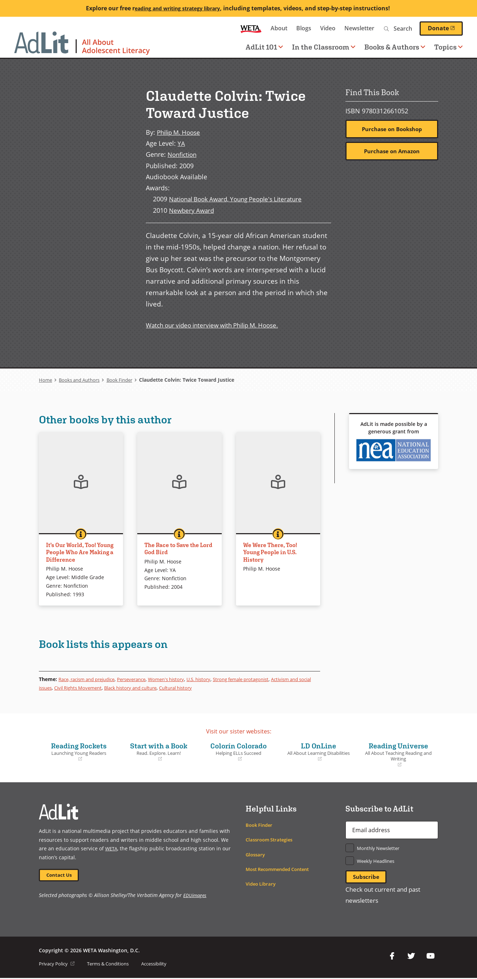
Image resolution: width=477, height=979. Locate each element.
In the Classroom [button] (323, 47)
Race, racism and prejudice (90, 679)
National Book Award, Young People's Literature (240, 198)
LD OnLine (318, 751)
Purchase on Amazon (392, 152)
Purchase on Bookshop (392, 129)
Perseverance (142, 679)
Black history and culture (167, 687)
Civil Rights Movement (108, 687)
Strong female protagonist (263, 679)
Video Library (262, 883)
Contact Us (60, 875)
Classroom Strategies (271, 839)
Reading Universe (398, 754)
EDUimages (195, 896)
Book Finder (126, 379)
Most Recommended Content (281, 869)
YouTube (430, 957)
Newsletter (359, 28)
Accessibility (164, 964)
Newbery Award (192, 210)
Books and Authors (82, 379)
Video (327, 28)
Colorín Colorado (238, 751)
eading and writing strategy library (177, 8)
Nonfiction (183, 154)
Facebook (392, 957)
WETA (251, 28)
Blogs (303, 28)
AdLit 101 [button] (264, 47)
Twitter (411, 957)
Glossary (256, 854)
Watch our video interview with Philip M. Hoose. (218, 324)
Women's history (180, 679)
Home (46, 379)
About (279, 28)
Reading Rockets (78, 751)
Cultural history (218, 687)
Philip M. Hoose (180, 132)
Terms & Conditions (113, 964)
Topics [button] (448, 47)
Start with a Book (158, 751)
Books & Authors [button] (394, 47)
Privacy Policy (58, 964)
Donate (445, 28)
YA (181, 143)
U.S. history (216, 679)
